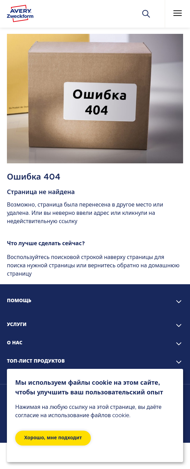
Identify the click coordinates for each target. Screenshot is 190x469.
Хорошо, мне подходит (53, 438)
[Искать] (146, 14)
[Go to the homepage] (20, 15)
